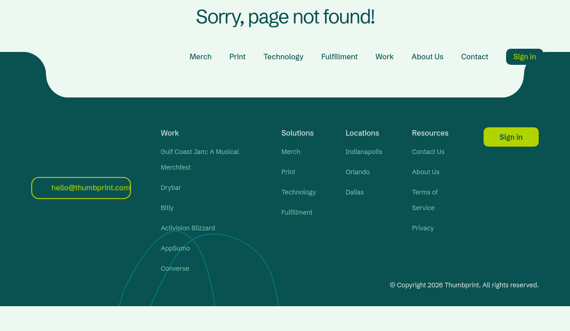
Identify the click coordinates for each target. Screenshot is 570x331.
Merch (200, 56)
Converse (175, 268)
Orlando (358, 172)
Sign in (524, 56)
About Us (427, 56)
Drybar (171, 187)
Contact (474, 56)
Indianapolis (364, 152)
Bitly (167, 208)
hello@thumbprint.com (85, 187)
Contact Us (428, 152)
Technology (283, 56)
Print (237, 56)
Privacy (423, 228)
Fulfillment (339, 56)
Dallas (355, 192)
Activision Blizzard (188, 228)
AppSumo (175, 248)
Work (385, 56)
